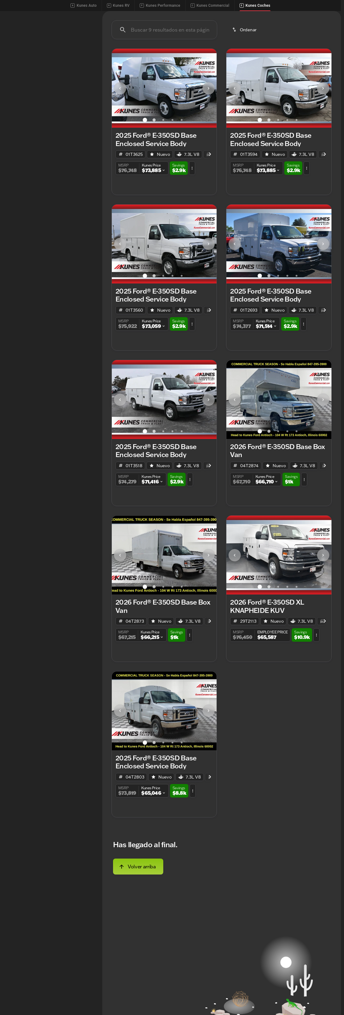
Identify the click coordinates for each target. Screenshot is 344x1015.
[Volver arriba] (138, 915)
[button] (119, 136)
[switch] (46, 62)
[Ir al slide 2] (154, 168)
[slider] (14, 128)
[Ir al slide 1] (145, 168)
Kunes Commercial (210, 5)
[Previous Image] (120, 136)
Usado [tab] (80, 47)
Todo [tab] (49, 47)
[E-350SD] (38, 89)
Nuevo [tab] (19, 47)
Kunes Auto (83, 5)
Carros (308, 47)
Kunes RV (118, 5)
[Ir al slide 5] (181, 168)
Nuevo (186, 47)
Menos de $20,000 (134, 47)
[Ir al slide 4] (172, 168)
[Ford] (14, 89)
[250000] (75, 160)
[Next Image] (208, 136)
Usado (224, 47)
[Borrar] (73, 201)
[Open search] (327, 21)
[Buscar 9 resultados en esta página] (164, 78)
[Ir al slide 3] (163, 168)
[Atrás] (76, 77)
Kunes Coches (255, 5)
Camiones (265, 47)
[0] (19, 160)
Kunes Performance (160, 5)
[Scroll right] (334, 47)
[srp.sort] (245, 78)
